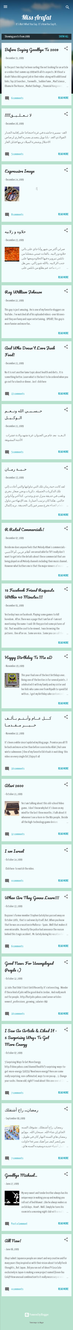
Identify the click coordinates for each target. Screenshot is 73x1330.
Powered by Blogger (37, 1314)
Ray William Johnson (23, 291)
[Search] (67, 8)
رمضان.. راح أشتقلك (21, 1109)
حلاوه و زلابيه (15, 231)
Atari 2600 (14, 785)
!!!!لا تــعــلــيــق (18, 115)
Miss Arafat (36, 17)
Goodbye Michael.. (21, 1175)
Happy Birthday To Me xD (28, 657)
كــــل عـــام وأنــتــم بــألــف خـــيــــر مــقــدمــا (28, 721)
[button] (66, 49)
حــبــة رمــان (15, 469)
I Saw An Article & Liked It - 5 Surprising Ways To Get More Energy (31, 1037)
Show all (63, 36)
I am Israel (14, 851)
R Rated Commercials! (24, 529)
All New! (13, 1240)
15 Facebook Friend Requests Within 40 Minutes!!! (29, 593)
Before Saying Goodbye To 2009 (31, 49)
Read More (63, 98)
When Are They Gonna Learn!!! (32, 897)
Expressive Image (19, 171)
